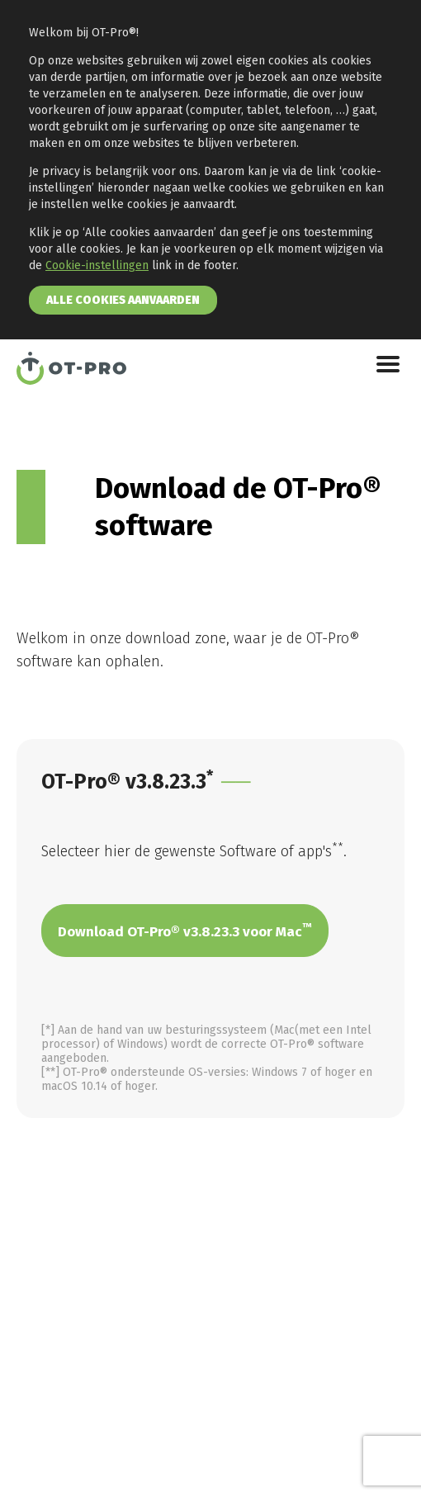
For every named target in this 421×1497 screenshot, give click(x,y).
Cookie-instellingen (97, 265)
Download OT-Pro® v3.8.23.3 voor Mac (185, 930)
